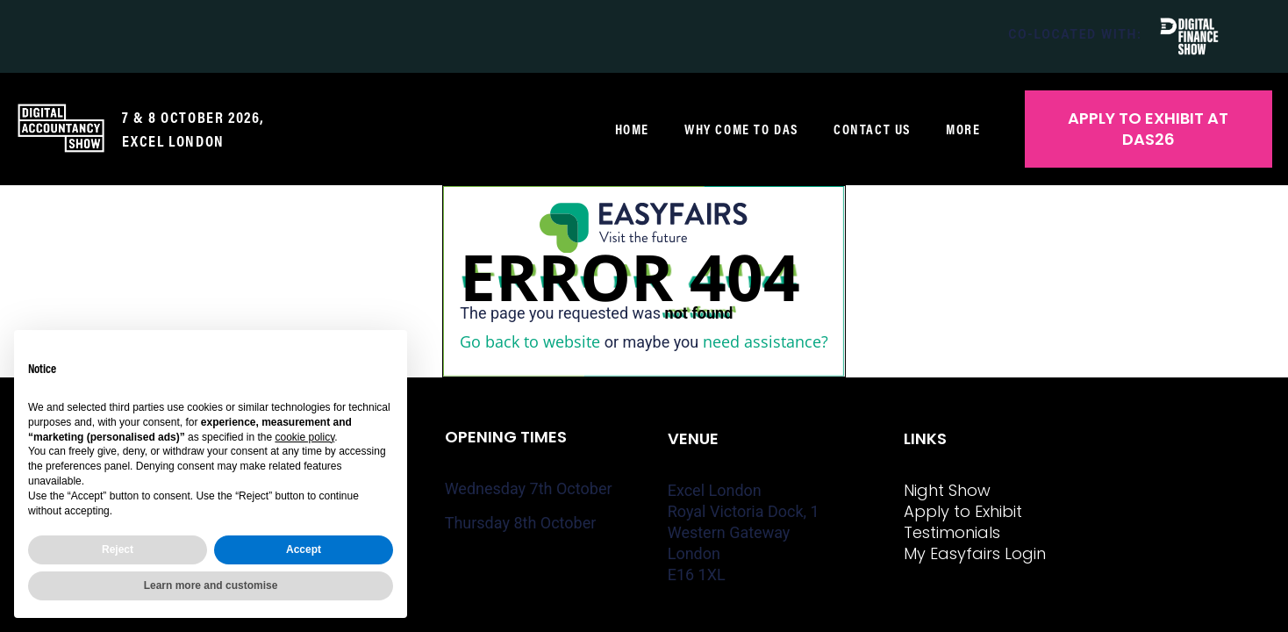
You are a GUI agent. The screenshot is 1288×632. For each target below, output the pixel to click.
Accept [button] (303, 549)
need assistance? (765, 341)
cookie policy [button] (304, 437)
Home (632, 129)
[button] (1148, 129)
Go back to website (530, 341)
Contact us (872, 129)
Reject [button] (117, 549)
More (967, 129)
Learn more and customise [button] (211, 585)
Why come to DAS (741, 129)
